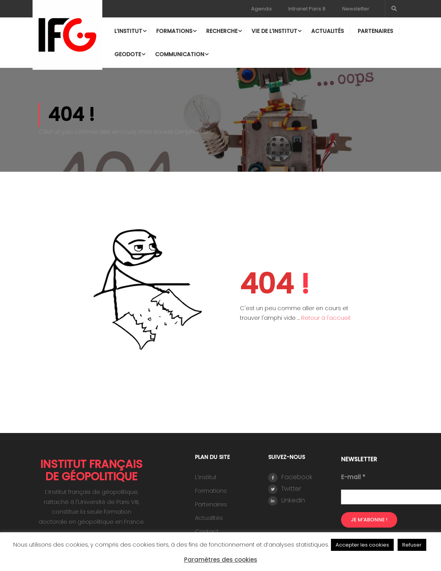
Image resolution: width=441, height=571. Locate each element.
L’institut (128, 31)
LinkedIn (286, 497)
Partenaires (375, 31)
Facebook (290, 473)
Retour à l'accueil (325, 314)
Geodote (127, 54)
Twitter (284, 485)
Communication (179, 54)
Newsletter (355, 8)
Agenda (261, 8)
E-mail (353, 473)
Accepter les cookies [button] (362, 545)
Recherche (221, 31)
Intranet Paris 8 (307, 8)
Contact (207, 527)
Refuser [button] (412, 545)
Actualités (327, 31)
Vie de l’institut (274, 31)
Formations (174, 31)
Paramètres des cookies (220, 559)
